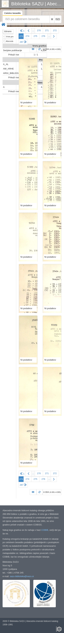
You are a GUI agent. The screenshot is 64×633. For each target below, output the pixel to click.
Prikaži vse (13, 54)
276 (43, 36)
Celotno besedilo (13, 13)
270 (39, 30)
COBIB (44, 530)
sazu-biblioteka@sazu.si (22, 576)
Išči (57, 19)
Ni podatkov (26, 102)
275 (35, 36)
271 (47, 30)
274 (27, 36)
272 (55, 30)
